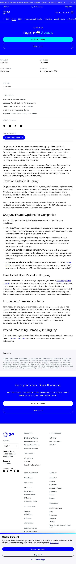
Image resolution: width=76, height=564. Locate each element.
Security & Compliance (32, 465)
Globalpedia (28, 478)
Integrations (28, 458)
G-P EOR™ (53, 438)
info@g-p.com (8, 456)
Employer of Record (31, 438)
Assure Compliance (31, 441)
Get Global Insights (31, 448)
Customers (53, 485)
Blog (51, 511)
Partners (52, 495)
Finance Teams (29, 494)
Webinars (52, 518)
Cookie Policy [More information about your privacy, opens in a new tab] (54, 543)
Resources (53, 515)
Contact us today (17, 338)
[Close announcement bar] (74, 2)
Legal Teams (28, 491)
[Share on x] (15, 126)
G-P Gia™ (52, 445)
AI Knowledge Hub (55, 508)
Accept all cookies (38, 549)
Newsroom (53, 491)
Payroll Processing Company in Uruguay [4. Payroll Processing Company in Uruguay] (20, 113)
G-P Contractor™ (55, 441)
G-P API (27, 461)
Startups (27, 511)
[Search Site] (6, 6)
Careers (52, 481)
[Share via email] (21, 126)
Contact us (7, 463)
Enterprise (27, 518)
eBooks (52, 522)
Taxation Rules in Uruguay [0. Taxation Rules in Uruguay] (14, 99)
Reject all (38, 555)
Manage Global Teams (32, 445)
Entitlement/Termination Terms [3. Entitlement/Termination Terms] (16, 110)
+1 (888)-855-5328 (9, 454)
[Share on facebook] (10, 126)
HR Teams (27, 488)
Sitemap (52, 498)
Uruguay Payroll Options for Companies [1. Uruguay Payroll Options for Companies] (19, 103)
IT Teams (27, 498)
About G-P (53, 478)
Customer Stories (30, 528)
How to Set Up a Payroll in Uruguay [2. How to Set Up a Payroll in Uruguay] (18, 106)
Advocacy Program (30, 531)
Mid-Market (28, 515)
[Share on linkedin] (4, 126)
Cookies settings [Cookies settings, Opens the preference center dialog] (38, 559)
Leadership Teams (30, 501)
